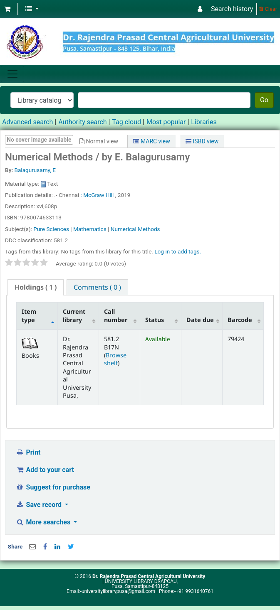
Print (28, 452)
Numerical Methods (135, 229)
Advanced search (27, 122)
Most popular (166, 122)
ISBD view (202, 141)
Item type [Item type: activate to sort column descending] (29, 315)
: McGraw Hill (97, 195)
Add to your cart (45, 470)
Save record (39, 505)
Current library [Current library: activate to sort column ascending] (74, 315)
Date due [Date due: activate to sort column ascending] (200, 320)
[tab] (35, 287)
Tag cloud (126, 122)
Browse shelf (115, 359)
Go (264, 100)
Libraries (203, 122)
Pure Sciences (51, 229)
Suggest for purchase (53, 487)
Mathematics (90, 229)
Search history (232, 9)
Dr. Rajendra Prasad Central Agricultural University (148, 576)
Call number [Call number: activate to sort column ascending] (115, 315)
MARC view (151, 141)
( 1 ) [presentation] (36, 287)
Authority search (82, 122)
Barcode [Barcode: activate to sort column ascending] (240, 320)
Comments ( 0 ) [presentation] (97, 287)
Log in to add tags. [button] (177, 251)
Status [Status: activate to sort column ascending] (154, 320)
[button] (7, 9)
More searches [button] (44, 522)
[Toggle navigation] (12, 74)
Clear (268, 9)
